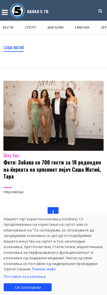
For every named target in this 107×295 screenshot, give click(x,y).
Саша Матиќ (13, 47)
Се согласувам (28, 287)
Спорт (31, 27)
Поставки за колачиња (25, 276)
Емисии (82, 27)
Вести (8, 27)
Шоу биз (11, 155)
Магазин (56, 27)
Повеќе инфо (44, 269)
